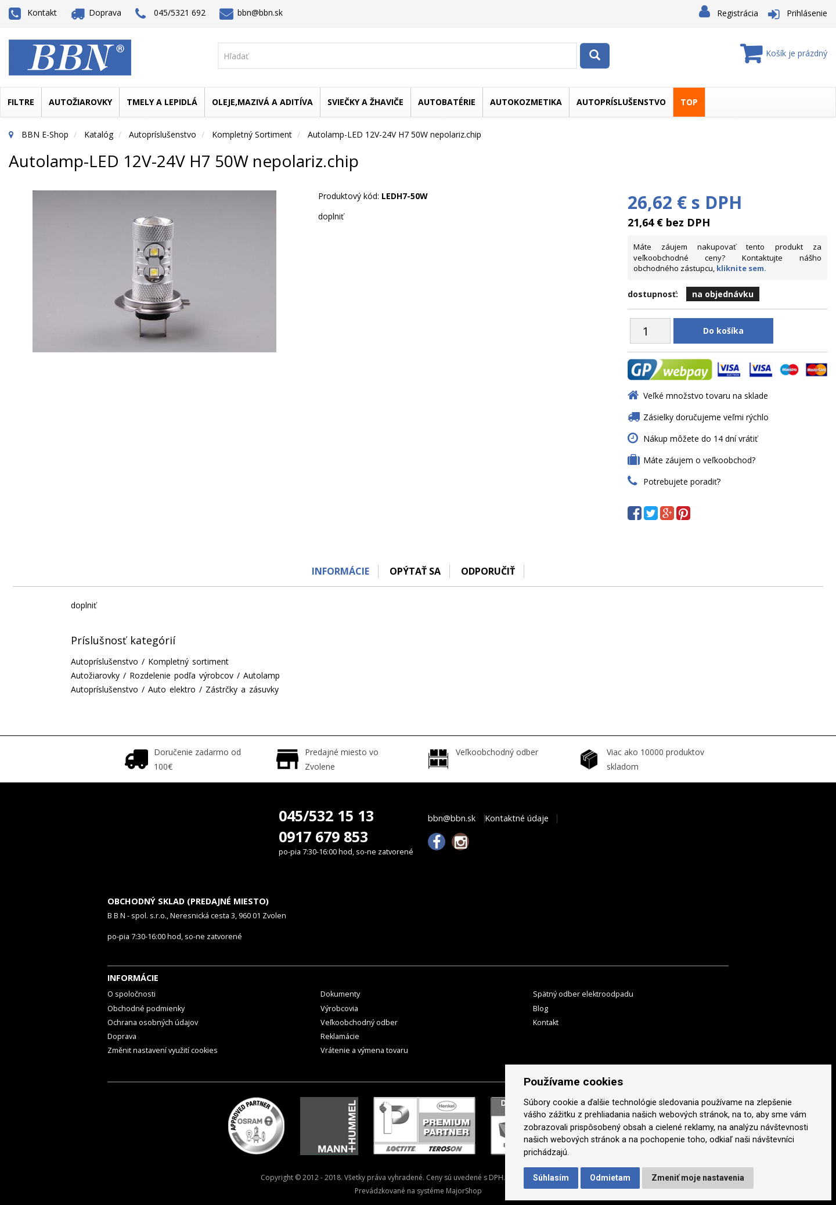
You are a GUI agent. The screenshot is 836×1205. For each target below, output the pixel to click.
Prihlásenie (807, 13)
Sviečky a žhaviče (365, 101)
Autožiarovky (80, 101)
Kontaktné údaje (517, 818)
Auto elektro (172, 689)
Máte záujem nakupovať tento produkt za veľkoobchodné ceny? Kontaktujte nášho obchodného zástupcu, (727, 257)
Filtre (21, 101)
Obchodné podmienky (146, 1008)
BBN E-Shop (45, 134)
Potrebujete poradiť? (681, 481)
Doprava (96, 12)
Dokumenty (340, 994)
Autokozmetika (526, 101)
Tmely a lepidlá (162, 101)
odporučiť (488, 571)
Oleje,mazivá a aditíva (262, 101)
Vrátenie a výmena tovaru (364, 1050)
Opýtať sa (415, 571)
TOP (689, 101)
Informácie (340, 571)
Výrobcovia (339, 1008)
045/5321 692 (170, 13)
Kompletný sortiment (252, 134)
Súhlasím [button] (551, 1177)
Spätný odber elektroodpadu (583, 994)
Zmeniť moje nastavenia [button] (697, 1177)
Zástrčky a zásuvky (242, 689)
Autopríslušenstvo (621, 101)
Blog (540, 1008)
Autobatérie (446, 101)
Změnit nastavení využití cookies (162, 1050)
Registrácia (737, 13)
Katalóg (98, 134)
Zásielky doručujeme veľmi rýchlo (706, 417)
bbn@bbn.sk (251, 12)
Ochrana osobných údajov (152, 1022)
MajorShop (464, 1191)
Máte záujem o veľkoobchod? (699, 460)
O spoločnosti (131, 994)
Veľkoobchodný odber (359, 1022)
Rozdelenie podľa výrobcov (181, 675)
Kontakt (33, 12)
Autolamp (261, 675)
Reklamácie (339, 1036)
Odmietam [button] (610, 1177)
